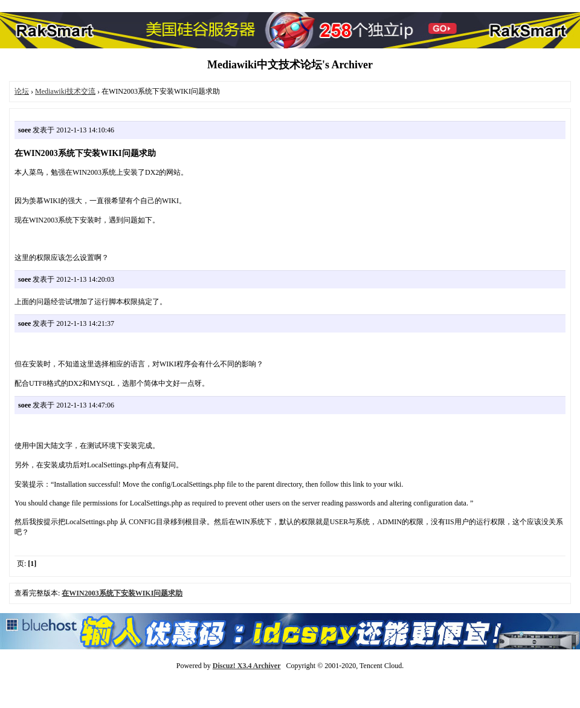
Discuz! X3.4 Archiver (247, 665)
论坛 (21, 91)
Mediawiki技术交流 (65, 91)
